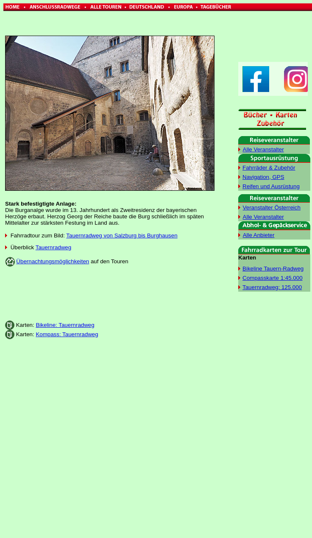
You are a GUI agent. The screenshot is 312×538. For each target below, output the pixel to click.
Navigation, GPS (263, 177)
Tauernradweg (53, 247)
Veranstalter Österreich (272, 207)
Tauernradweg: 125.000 (272, 287)
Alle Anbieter (259, 235)
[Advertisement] (109, 294)
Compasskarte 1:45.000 (272, 278)
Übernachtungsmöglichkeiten (52, 261)
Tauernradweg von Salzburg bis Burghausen (121, 235)
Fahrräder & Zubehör (268, 167)
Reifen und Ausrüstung (271, 186)
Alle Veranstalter (263, 149)
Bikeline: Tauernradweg (65, 325)
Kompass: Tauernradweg (67, 334)
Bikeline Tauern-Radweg (273, 268)
